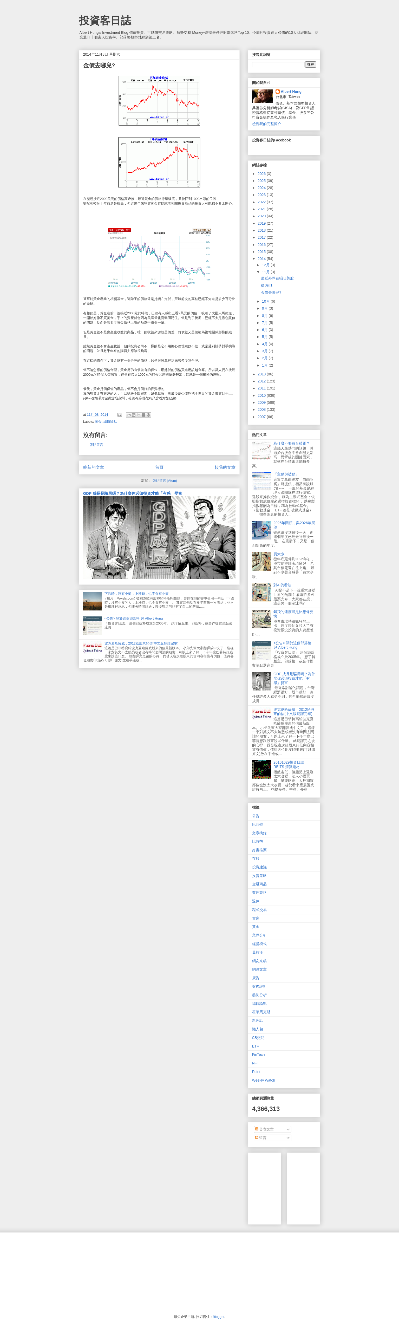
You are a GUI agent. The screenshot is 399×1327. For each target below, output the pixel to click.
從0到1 (266, 285)
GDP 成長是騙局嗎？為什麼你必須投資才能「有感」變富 (132, 493)
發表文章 (264, 1129)
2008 (262, 409)
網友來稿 (259, 961)
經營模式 (259, 944)
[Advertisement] (330, 1187)
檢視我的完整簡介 (266, 124)
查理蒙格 (259, 892)
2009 (262, 402)
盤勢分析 (259, 995)
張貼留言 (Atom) (165, 481)
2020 (262, 216)
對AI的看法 (282, 585)
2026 (262, 174)
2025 (262, 181)
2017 (262, 237)
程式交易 (259, 910)
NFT (255, 1063)
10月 (266, 301)
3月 (265, 351)
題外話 (257, 1020)
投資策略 (259, 876)
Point (256, 1072)
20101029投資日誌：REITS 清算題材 (290, 764)
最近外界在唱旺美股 (277, 278)
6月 (265, 330)
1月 (265, 365)
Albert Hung (291, 91)
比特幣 (257, 841)
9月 (265, 308)
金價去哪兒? (271, 292)
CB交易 (258, 1038)
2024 (262, 188)
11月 (266, 272)
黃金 (98, 422)
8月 (265, 316)
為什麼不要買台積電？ (291, 443)
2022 (262, 202)
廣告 (255, 978)
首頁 (159, 467)
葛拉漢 (257, 952)
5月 (265, 337)
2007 (262, 417)
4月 (265, 344)
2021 (262, 209)
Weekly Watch (263, 1080)
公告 (255, 816)
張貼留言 (96, 445)
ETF (255, 1046)
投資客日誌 (105, 20)
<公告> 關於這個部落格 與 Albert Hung (133, 618)
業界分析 (259, 935)
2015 (262, 252)
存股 (255, 858)
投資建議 (259, 867)
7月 (265, 323)
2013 (262, 374)
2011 (262, 388)
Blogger (218, 1317)
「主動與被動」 (286, 474)
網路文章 (259, 969)
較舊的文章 (225, 467)
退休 (255, 901)
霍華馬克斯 (261, 1012)
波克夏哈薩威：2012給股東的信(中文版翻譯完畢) (141, 643)
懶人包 (257, 1029)
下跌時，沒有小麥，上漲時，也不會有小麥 (136, 594)
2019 (262, 223)
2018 (262, 230)
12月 (266, 265)
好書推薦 (259, 850)
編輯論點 (110, 422)
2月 (265, 358)
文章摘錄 (259, 833)
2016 (262, 245)
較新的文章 (93, 467)
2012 (262, 381)
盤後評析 (259, 986)
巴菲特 (257, 824)
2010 (262, 395)
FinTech (258, 1054)
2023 (262, 195)
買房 (255, 918)
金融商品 (259, 884)
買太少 (278, 554)
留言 (261, 1138)
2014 (262, 259)
